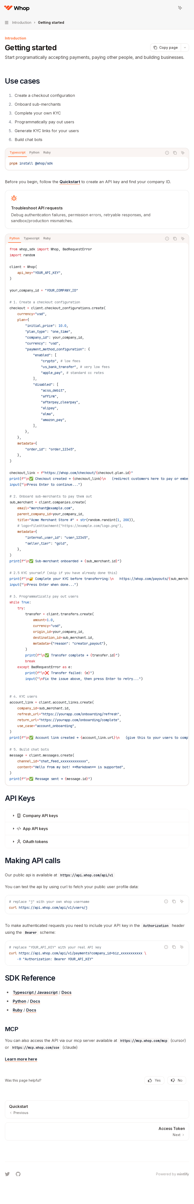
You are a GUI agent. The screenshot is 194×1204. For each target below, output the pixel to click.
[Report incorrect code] (167, 153)
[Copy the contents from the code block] (175, 153)
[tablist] (84, 153)
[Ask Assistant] (183, 153)
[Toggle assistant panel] (180, 8)
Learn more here (21, 1059)
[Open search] (171, 8)
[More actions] (187, 7)
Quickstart (70, 181)
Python (19, 1001)
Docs (66, 992)
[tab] (17, 152)
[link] (97, 209)
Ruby (17, 1010)
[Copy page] (165, 47)
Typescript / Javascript (35, 992)
